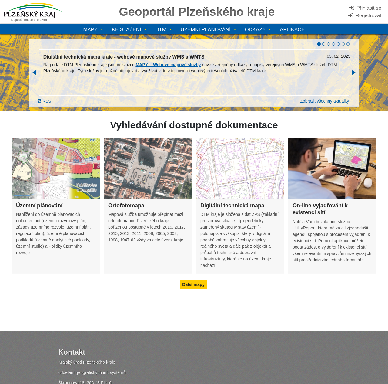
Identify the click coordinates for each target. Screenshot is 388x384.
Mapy (91, 29)
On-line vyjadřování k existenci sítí (320, 209)
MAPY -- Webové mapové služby (168, 64)
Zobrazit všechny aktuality (324, 101)
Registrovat (364, 16)
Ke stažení (127, 29)
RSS (44, 101)
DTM (161, 29)
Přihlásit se (365, 8)
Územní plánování (206, 29)
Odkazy (256, 29)
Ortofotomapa (126, 205)
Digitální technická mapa (232, 205)
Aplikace (292, 29)
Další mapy (193, 284)
